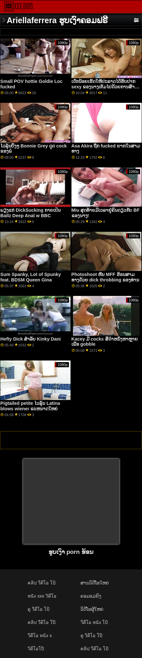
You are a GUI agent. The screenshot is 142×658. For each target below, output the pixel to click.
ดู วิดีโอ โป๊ (91, 635)
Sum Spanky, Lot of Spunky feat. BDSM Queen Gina (30, 277)
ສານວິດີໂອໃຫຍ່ (94, 582)
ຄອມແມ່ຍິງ (90, 596)
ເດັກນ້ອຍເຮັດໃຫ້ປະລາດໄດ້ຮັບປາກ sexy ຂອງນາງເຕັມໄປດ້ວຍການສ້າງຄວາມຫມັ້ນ (104, 86)
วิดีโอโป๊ (36, 648)
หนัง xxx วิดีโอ (42, 596)
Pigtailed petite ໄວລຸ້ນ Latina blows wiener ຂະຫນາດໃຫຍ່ (30, 406)
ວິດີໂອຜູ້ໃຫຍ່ (92, 609)
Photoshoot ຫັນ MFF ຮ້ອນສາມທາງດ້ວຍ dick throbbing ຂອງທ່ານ (105, 277)
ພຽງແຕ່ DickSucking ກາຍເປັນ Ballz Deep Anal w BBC (30, 213)
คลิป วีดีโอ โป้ (41, 582)
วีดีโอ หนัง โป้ (94, 622)
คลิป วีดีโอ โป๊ (41, 622)
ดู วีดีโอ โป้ (38, 609)
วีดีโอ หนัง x (40, 635)
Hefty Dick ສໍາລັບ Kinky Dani (30, 339)
